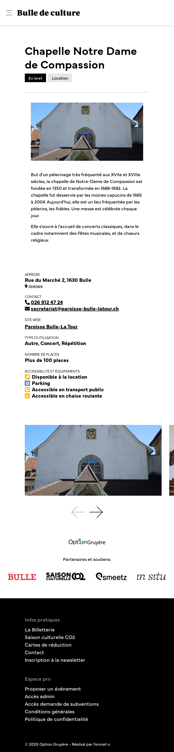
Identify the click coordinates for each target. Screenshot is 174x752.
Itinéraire (34, 285)
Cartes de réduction (48, 644)
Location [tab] (60, 78)
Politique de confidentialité (56, 718)
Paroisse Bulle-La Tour (51, 326)
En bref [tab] (35, 78)
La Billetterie (40, 629)
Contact (34, 652)
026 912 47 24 (44, 302)
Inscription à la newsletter (55, 659)
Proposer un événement (53, 688)
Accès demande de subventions (62, 703)
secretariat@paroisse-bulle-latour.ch (72, 308)
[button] (9, 12)
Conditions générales (49, 711)
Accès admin (40, 696)
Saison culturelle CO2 (50, 636)
